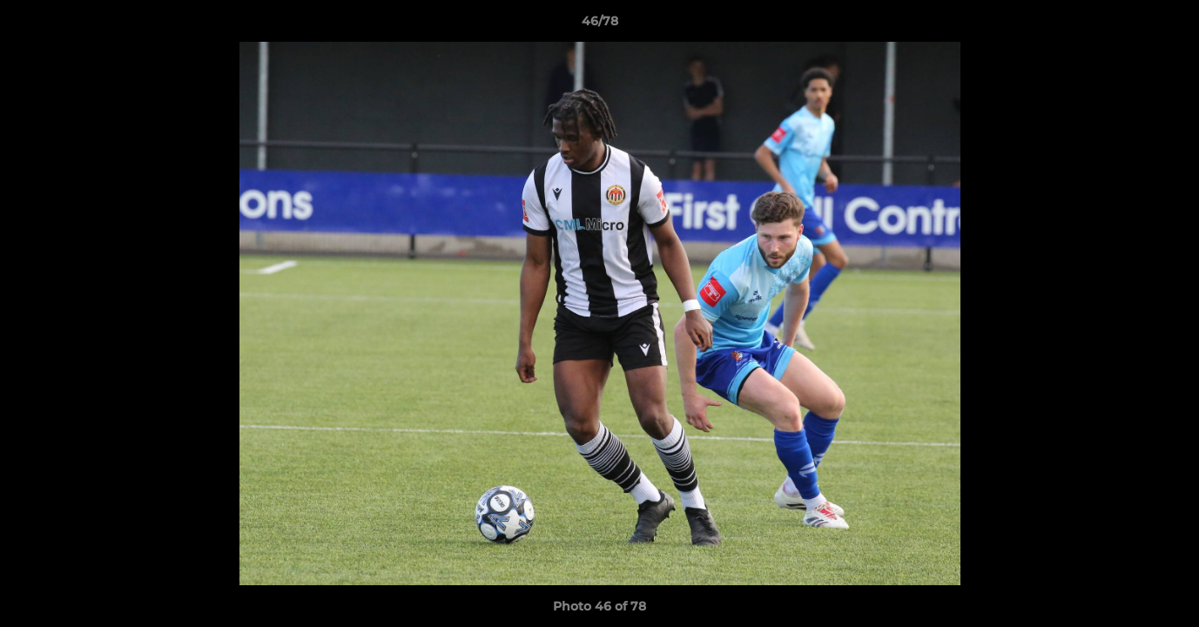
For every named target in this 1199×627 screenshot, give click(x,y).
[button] (1167, 25)
